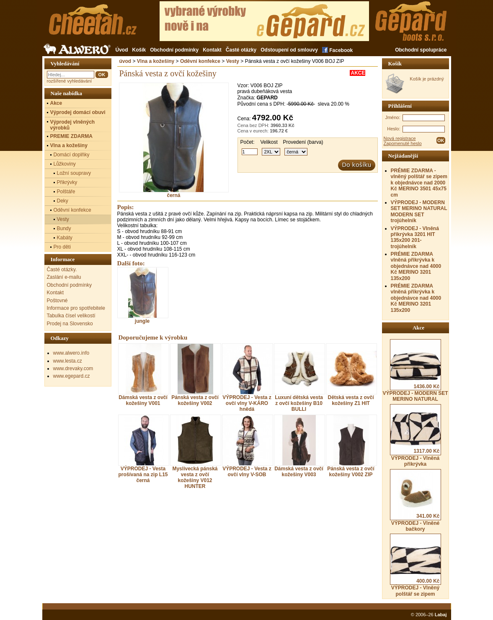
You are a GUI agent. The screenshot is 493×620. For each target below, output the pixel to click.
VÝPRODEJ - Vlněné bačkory (415, 500)
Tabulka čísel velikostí (71, 316)
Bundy (64, 228)
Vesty (232, 61)
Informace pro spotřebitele (76, 308)
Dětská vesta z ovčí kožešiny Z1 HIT (351, 400)
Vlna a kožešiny (155, 61)
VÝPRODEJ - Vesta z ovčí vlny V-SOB (246, 471)
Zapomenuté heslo (403, 143)
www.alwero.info (71, 353)
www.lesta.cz (67, 361)
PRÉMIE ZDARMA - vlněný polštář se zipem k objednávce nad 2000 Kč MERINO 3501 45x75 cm (419, 183)
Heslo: (393, 128)
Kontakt (212, 50)
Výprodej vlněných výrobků (72, 125)
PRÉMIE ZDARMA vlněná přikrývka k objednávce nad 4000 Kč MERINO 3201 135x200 (416, 266)
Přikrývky (67, 182)
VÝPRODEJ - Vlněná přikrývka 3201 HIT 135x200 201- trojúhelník (415, 237)
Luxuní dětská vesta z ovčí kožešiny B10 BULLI (299, 403)
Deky (62, 200)
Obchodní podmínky (174, 50)
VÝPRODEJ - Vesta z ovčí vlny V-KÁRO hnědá (246, 403)
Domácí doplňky (72, 154)
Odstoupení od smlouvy (289, 50)
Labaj (441, 614)
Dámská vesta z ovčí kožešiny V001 (143, 400)
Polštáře (66, 191)
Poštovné (57, 301)
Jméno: (392, 117)
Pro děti (62, 246)
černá (174, 193)
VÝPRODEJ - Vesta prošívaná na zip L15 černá (143, 474)
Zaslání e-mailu (64, 277)
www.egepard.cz (71, 376)
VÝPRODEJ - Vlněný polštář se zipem (415, 565)
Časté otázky (241, 50)
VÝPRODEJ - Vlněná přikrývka (415, 435)
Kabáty (64, 237)
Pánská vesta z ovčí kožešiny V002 (195, 400)
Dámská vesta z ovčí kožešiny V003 (298, 471)
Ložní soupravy (74, 173)
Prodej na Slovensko (70, 324)
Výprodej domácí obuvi (78, 112)
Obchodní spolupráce (421, 50)
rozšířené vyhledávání (69, 80)
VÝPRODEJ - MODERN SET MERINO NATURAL (415, 370)
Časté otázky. (62, 269)
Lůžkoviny (65, 163)
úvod (125, 61)
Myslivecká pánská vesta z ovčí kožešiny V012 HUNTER (194, 477)
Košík (139, 50)
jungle (142, 295)
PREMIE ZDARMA (71, 136)
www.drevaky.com (73, 368)
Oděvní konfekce (200, 61)
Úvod (122, 50)
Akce (56, 103)
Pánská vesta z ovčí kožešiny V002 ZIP (350, 471)
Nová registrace (400, 138)
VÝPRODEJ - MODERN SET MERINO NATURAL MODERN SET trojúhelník (419, 211)
